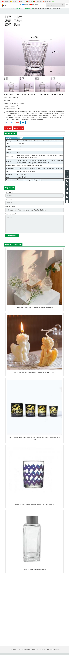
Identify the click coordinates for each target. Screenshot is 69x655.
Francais (22, 1)
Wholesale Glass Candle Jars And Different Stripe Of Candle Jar (34, 506)
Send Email (18, 130)
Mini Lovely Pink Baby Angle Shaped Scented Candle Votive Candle (34, 374)
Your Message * (10, 215)
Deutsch (6, 1)
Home (10, 10)
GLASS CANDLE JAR (31, 142)
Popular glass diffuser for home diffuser (34, 571)
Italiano (29, 1)
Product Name (10, 208)
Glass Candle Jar (27, 10)
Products (17, 10)
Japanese (47, 1)
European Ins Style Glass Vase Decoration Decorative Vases (34, 309)
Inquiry (8, 130)
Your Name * (9, 194)
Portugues (38, 1)
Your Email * (9, 201)
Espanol (14, 1)
